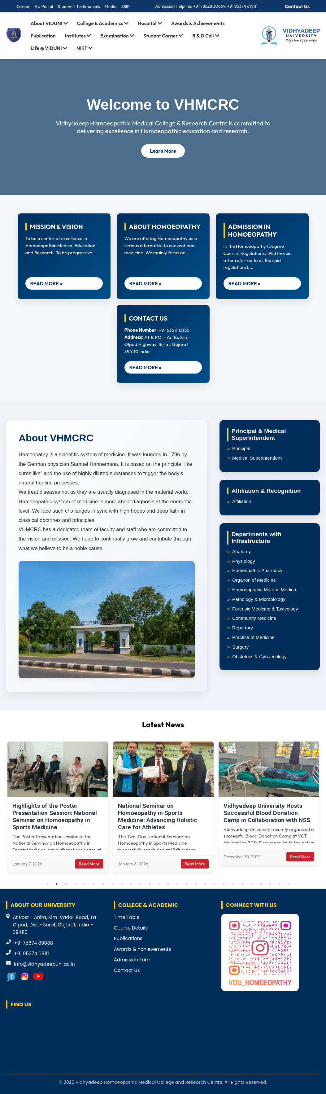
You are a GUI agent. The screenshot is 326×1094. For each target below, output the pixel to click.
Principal (241, 448)
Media (111, 6)
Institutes (78, 36)
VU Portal (44, 6)
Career (23, 6)
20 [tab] (224, 884)
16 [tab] (187, 884)
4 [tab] (75, 884)
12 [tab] (149, 884)
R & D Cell (205, 36)
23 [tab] (252, 884)
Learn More (163, 151)
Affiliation (241, 501)
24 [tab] (261, 884)
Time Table (127, 917)
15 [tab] (177, 884)
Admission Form (133, 959)
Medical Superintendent (257, 458)
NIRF (84, 48)
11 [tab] (140, 884)
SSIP (125, 6)
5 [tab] (84, 884)
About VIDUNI (49, 23)
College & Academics (103, 23)
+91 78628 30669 (209, 6)
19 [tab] (214, 884)
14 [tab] (168, 884)
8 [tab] (112, 884)
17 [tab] (196, 884)
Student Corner (163, 36)
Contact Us (297, 6)
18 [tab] (205, 884)
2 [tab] (57, 884)
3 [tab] (66, 884)
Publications (128, 938)
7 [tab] (103, 884)
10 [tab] (131, 884)
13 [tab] (159, 884)
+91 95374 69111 (241, 6)
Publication (43, 36)
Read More (89, 864)
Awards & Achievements (198, 23)
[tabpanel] (57, 807)
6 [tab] (94, 884)
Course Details (131, 928)
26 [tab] (279, 884)
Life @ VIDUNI (49, 48)
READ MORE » (46, 283)
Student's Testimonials (79, 6)
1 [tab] (47, 884)
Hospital (150, 23)
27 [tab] (289, 884)
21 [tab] (233, 884)
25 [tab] (270, 884)
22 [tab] (242, 884)
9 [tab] (122, 884)
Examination (117, 36)
